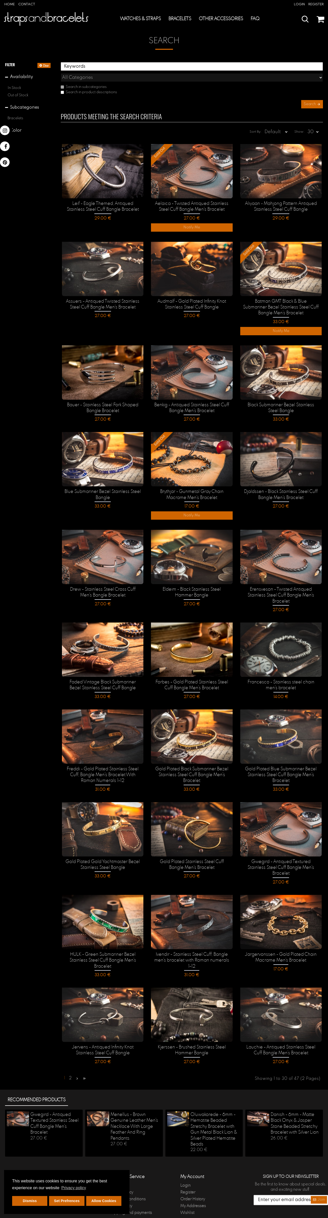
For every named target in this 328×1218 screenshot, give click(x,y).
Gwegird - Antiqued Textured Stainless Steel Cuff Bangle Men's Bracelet (281, 853)
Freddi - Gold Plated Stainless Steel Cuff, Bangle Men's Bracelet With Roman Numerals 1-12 (103, 764)
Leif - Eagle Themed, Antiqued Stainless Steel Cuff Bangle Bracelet (103, 201)
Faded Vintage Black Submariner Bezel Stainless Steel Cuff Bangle (102, 675)
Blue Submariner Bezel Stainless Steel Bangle (102, 486)
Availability (21, 77)
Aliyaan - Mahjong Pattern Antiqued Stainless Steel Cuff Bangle (281, 201)
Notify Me (191, 221)
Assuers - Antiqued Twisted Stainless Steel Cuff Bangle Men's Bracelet (102, 297)
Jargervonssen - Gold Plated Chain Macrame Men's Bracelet (281, 939)
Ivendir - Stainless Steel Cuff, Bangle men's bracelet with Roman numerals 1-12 (191, 942)
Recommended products (36, 1078)
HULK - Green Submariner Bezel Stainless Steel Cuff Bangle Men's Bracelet (103, 942)
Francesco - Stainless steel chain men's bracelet (281, 675)
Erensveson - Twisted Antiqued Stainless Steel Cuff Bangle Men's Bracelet (281, 586)
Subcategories (24, 107)
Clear (46, 65)
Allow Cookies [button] (103, 1201)
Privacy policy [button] (73, 1188)
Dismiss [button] (30, 1201)
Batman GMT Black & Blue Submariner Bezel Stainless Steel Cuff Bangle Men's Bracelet (281, 300)
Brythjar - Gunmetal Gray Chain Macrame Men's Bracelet (192, 486)
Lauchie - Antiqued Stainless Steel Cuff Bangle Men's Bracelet (281, 1030)
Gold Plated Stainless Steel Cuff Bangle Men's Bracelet (192, 853)
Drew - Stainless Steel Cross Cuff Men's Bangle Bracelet (103, 583)
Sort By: (247, 125)
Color (15, 130)
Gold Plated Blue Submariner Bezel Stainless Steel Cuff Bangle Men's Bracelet (281, 764)
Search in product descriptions (89, 81)
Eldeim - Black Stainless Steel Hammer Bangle (191, 583)
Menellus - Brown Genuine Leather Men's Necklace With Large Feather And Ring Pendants (134, 1105)
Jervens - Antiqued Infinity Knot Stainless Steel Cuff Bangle (103, 1030)
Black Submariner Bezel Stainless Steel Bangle (281, 400)
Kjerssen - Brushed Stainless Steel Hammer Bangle (192, 1030)
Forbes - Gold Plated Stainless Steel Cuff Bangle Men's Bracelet (192, 675)
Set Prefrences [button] (67, 1201)
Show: (301, 125)
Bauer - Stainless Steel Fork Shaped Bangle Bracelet (102, 400)
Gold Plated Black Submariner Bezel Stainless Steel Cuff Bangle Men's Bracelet (191, 764)
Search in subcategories (84, 76)
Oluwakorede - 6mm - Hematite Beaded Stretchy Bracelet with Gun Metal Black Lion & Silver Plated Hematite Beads (213, 1108)
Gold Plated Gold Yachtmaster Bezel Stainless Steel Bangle (102, 853)
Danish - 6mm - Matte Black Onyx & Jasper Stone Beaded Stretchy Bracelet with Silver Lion (295, 1102)
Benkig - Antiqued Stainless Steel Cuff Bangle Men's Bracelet (191, 400)
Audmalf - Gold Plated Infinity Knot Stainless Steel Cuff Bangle (192, 297)
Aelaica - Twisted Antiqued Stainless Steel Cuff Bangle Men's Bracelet (191, 201)
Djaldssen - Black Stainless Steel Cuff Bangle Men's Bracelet (281, 486)
